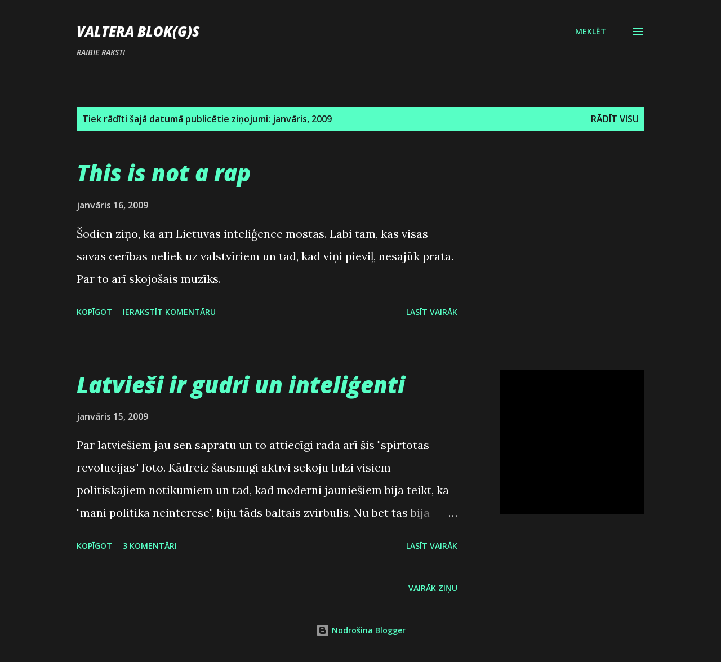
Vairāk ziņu (432, 588)
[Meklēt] (590, 31)
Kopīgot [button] (94, 311)
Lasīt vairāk (431, 311)
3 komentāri (150, 545)
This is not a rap (164, 172)
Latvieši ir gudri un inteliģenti (241, 384)
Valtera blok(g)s (138, 31)
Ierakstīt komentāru (169, 311)
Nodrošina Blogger (361, 630)
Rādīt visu (615, 119)
